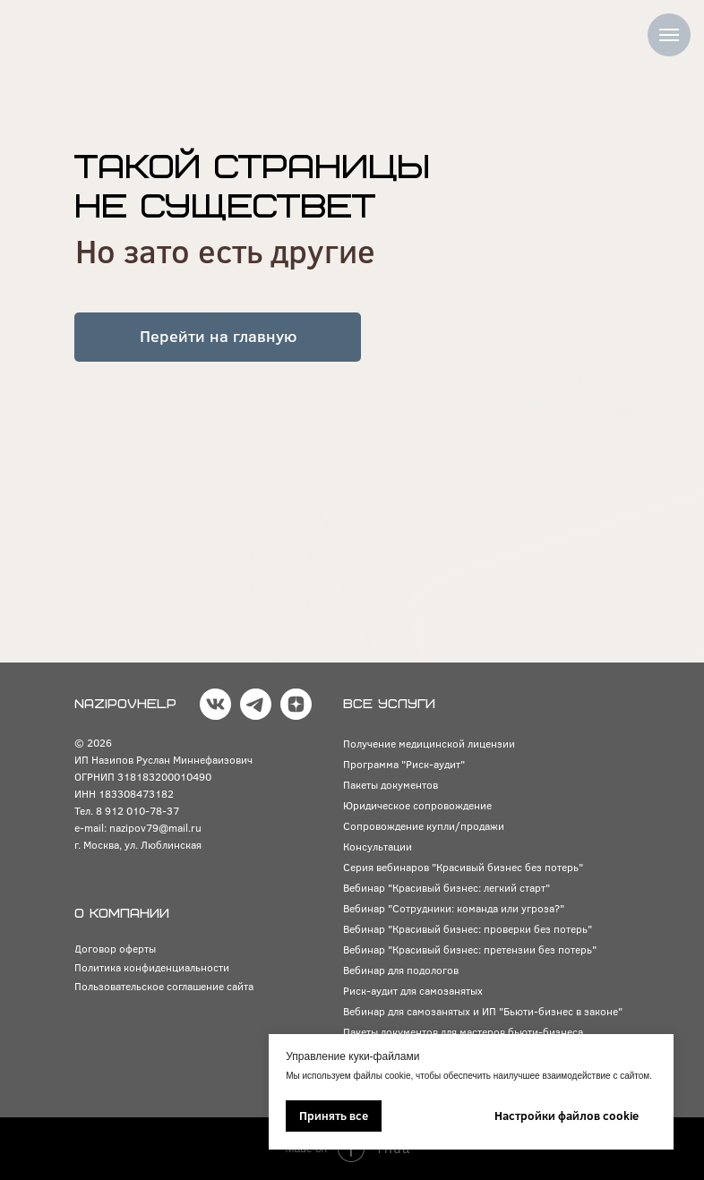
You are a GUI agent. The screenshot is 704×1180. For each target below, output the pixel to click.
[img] (92, 31)
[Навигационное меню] (669, 35)
